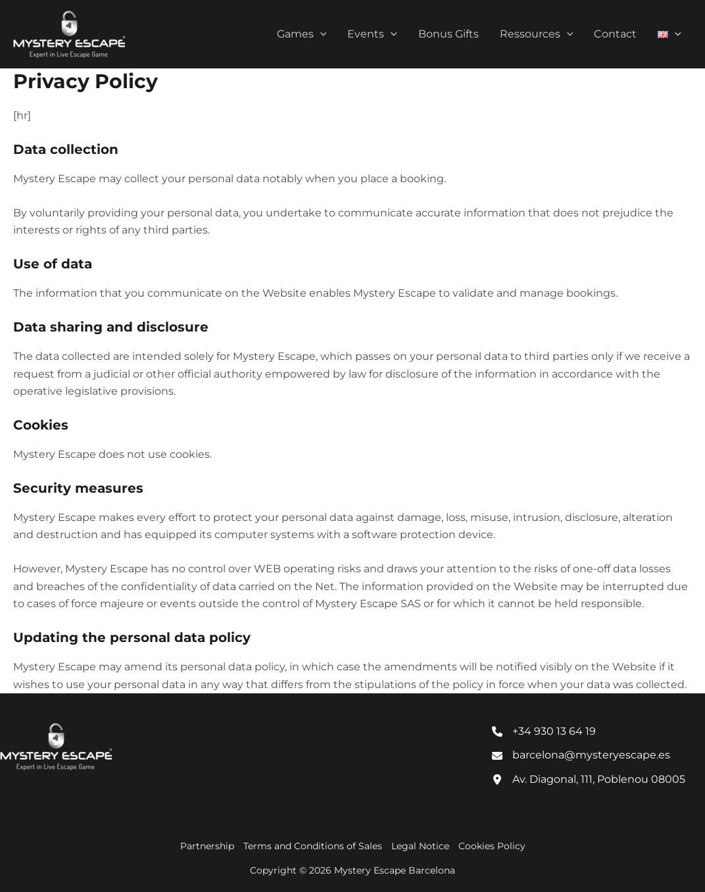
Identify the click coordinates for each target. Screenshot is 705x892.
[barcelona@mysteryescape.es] (581, 755)
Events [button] (372, 34)
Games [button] (302, 34)
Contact (615, 34)
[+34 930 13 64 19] (544, 731)
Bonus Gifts (448, 34)
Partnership (207, 846)
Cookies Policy (491, 846)
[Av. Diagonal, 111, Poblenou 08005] (588, 779)
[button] (320, 34)
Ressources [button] (536, 34)
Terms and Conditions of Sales (312, 846)
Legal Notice (420, 846)
